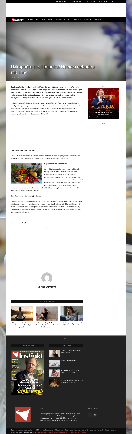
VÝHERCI (93, 1)
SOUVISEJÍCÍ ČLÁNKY (47, 301)
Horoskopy (67, 20)
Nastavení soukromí (80, 432)
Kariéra (106, 1)
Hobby (50, 20)
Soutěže (87, 20)
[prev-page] (45, 331)
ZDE (38, 432)
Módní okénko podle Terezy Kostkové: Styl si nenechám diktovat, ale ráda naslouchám (47, 325)
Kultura (30, 20)
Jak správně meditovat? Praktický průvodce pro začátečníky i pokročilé (22, 325)
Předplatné (97, 20)
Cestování (58, 20)
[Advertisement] (66, 10)
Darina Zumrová (46, 286)
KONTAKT (86, 1)
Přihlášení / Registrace (76, 1)
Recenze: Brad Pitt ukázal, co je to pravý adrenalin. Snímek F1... (72, 381)
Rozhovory (77, 20)
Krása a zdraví (40, 20)
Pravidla (100, 1)
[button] (113, 1)
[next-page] (48, 331)
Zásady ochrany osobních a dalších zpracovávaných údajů (57, 432)
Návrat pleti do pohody (68, 360)
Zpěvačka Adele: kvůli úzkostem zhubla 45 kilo (71, 352)
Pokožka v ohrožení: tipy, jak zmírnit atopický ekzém (70, 371)
